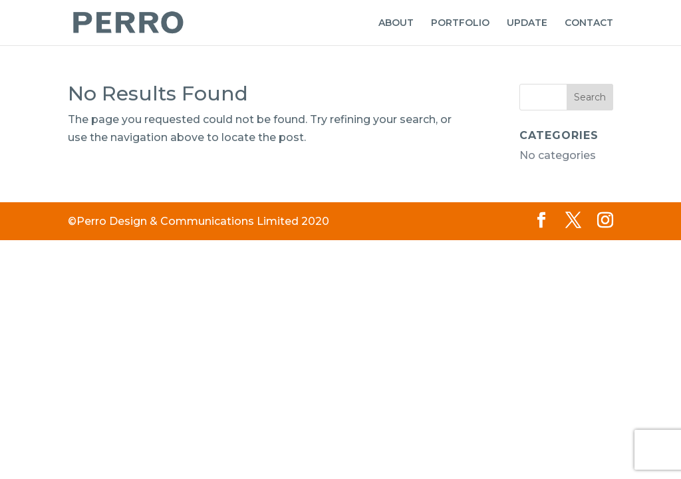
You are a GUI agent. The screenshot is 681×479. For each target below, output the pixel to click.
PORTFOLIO (460, 23)
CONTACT (589, 23)
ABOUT (396, 23)
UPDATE (527, 23)
